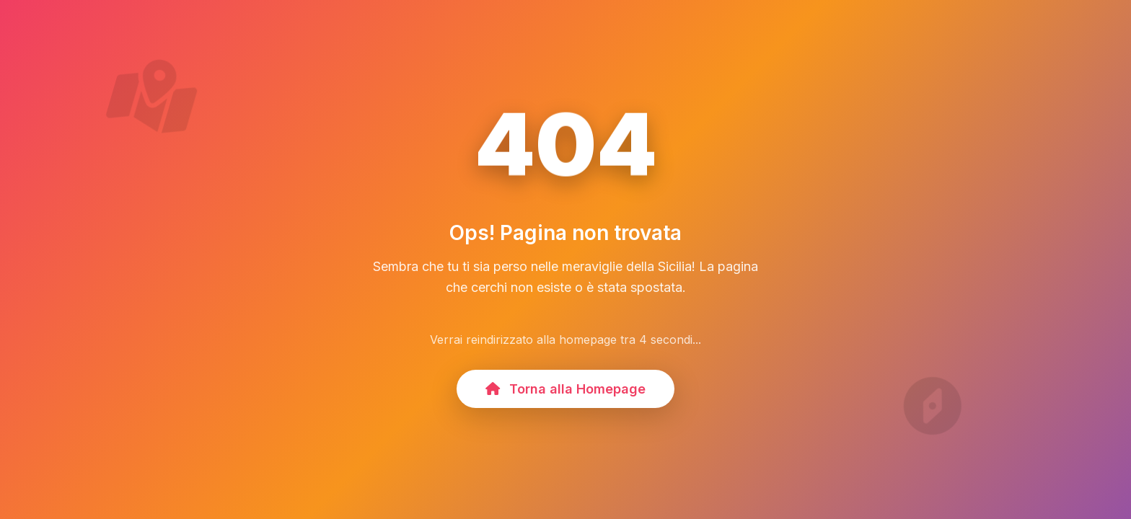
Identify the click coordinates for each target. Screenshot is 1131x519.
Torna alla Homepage (565, 388)
